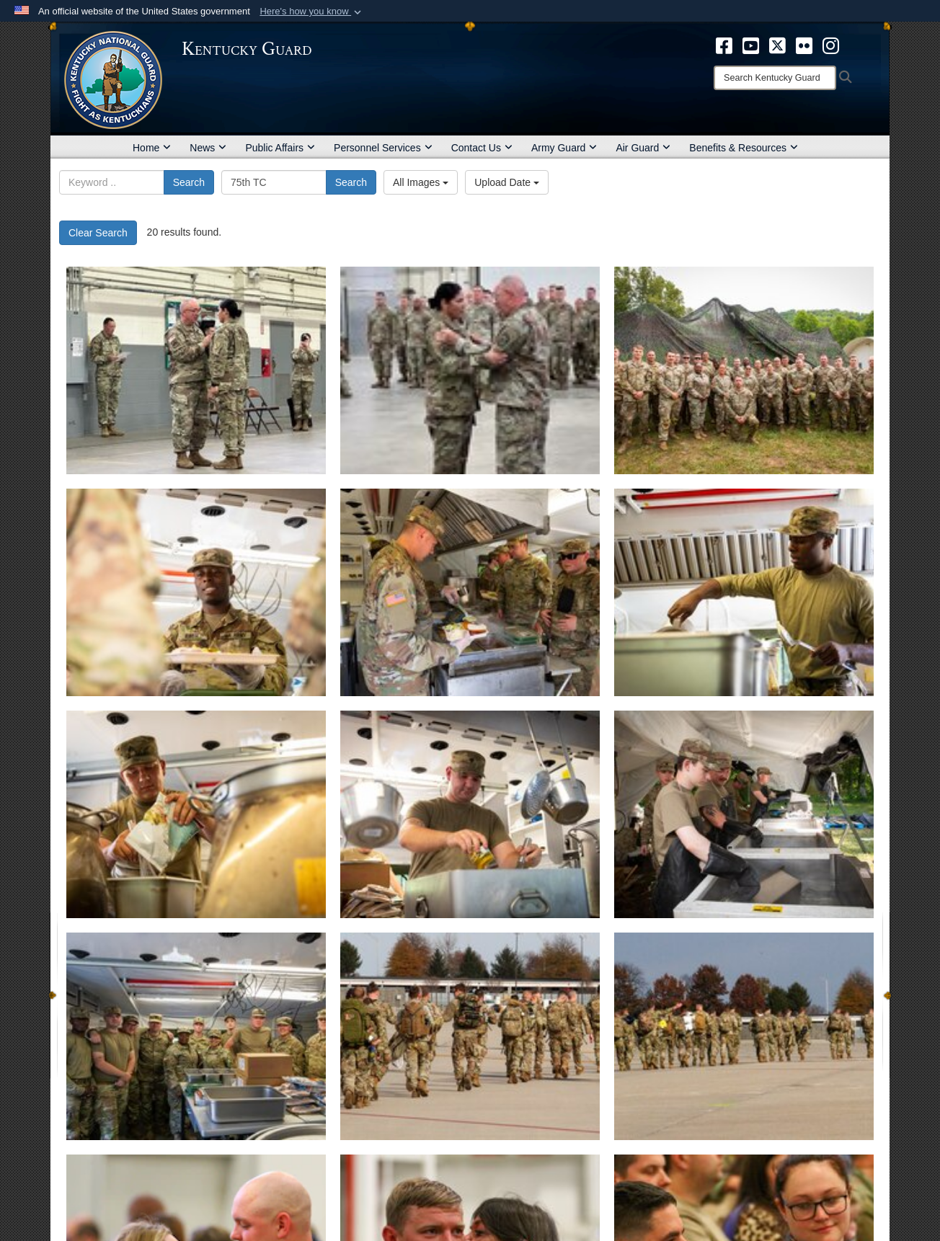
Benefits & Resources (743, 148)
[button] (312, 11)
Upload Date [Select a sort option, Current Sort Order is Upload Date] (506, 182)
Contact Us (482, 148)
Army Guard (564, 148)
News (208, 148)
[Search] (775, 78)
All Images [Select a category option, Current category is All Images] (420, 182)
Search (189, 182)
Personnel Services (383, 148)
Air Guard (643, 148)
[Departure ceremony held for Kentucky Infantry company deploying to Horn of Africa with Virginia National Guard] (470, 1036)
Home (152, 148)
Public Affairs (280, 148)
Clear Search (98, 233)
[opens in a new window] (724, 44)
